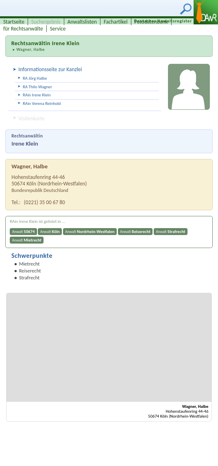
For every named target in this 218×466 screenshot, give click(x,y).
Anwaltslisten (82, 21)
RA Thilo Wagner (37, 86)
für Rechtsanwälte (23, 28)
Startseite (13, 21)
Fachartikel (116, 21)
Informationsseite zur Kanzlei (50, 69)
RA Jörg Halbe (35, 78)
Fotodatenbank (151, 21)
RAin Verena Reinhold (42, 103)
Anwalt (23, 231)
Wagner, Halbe (30, 49)
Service (58, 28)
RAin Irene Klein (37, 95)
